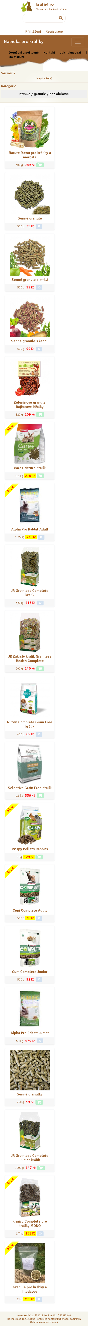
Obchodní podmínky (69, 1318)
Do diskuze (17, 57)
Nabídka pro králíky (23, 41)
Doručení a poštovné (24, 52)
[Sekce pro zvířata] (77, 41)
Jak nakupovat (70, 52)
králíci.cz (45, 5)
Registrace (54, 31)
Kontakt (49, 52)
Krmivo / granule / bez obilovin (44, 94)
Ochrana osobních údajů (44, 1322)
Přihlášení (33, 31)
